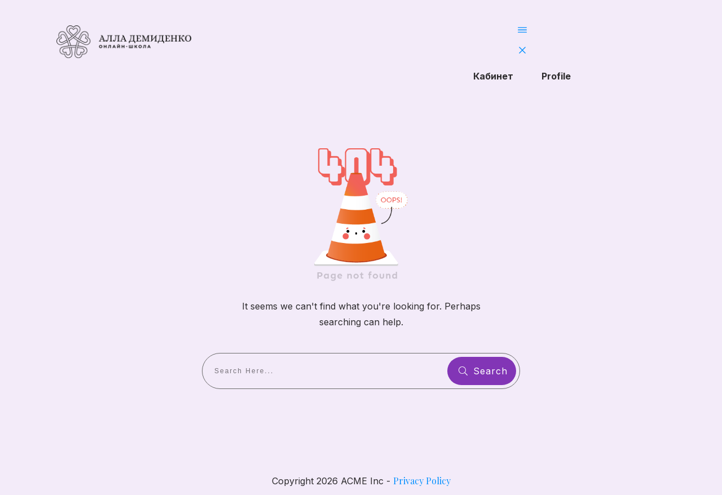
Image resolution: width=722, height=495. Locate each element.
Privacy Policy (422, 481)
